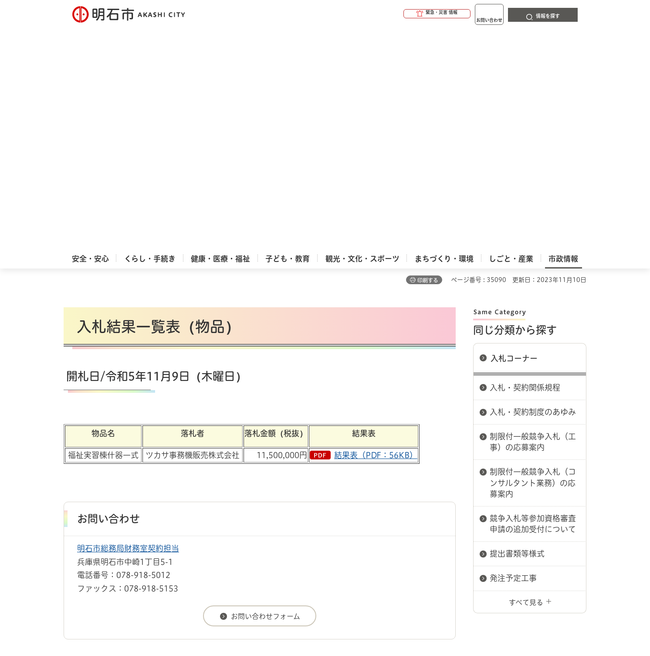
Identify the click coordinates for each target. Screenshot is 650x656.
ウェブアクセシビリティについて (256, 480)
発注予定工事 (513, 359)
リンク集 (465, 480)
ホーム (72, 450)
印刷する (427, 61)
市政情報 (101, 450)
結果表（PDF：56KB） (375, 236)
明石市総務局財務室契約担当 (128, 329)
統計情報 (351, 612)
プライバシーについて (379, 480)
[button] (403, 13)
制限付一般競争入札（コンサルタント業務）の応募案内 (533, 264)
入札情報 (133, 450)
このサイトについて (135, 480)
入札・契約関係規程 (525, 169)
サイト (527, 480)
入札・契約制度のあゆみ (533, 193)
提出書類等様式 (517, 335)
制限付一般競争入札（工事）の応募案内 (533, 223)
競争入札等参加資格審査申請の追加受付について (533, 305)
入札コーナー (514, 139)
